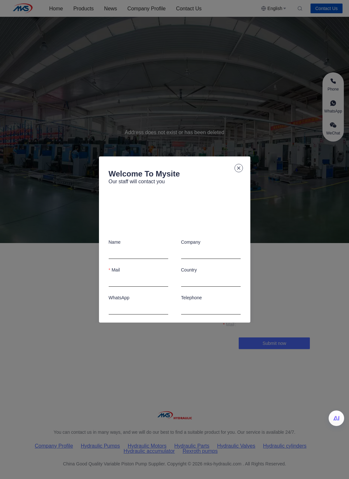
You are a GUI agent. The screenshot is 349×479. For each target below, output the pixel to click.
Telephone (191, 297)
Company (191, 242)
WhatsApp (119, 297)
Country (189, 269)
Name (115, 242)
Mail (116, 269)
